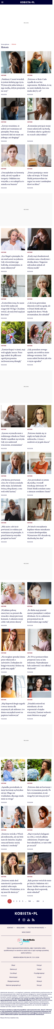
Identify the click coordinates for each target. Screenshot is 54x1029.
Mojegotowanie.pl (13, 981)
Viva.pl (39, 977)
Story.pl (39, 985)
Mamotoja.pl (13, 977)
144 (29, 901)
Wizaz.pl (39, 981)
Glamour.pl (13, 969)
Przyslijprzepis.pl (39, 973)
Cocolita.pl (13, 973)
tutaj (17, 1018)
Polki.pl (39, 969)
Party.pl (39, 965)
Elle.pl (13, 965)
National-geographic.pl (13, 985)
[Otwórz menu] (2, 2)
